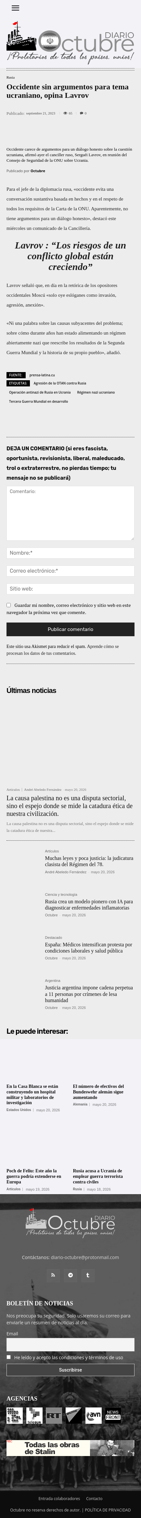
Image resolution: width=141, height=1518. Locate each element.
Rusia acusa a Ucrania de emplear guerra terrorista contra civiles (98, 1176)
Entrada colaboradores (59, 1498)
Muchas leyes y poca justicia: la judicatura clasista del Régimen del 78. (89, 861)
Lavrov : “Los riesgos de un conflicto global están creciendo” (70, 256)
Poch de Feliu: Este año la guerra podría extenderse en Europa (33, 1176)
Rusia (10, 77)
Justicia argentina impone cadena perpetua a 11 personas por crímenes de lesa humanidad (89, 994)
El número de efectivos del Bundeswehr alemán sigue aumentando (98, 1092)
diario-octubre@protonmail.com (85, 1257)
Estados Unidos (18, 1110)
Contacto (94, 1498)
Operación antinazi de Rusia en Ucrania (40, 392)
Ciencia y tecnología (61, 894)
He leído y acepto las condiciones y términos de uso (68, 1357)
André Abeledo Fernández (42, 789)
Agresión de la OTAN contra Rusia (60, 383)
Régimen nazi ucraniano (96, 392)
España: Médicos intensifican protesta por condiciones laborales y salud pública (88, 948)
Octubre (38, 170)
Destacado (53, 937)
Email (12, 1333)
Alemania (80, 1104)
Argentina (52, 981)
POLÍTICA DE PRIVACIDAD (108, 1510)
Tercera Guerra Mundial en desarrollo (38, 401)
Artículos (13, 789)
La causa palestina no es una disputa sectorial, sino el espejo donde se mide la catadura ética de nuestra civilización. (69, 805)
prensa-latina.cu (42, 375)
